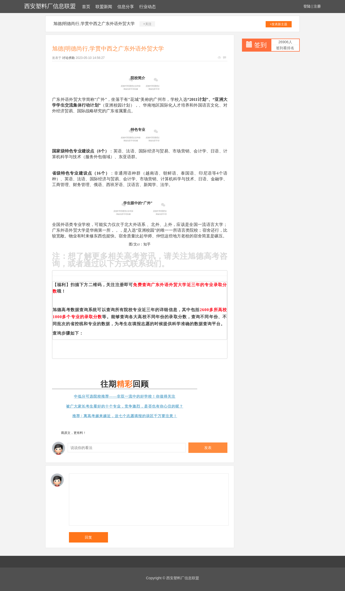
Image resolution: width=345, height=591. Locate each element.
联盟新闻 (103, 6)
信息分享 (125, 6)
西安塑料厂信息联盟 (50, 6)
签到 (260, 44)
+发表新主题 (278, 24)
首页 (86, 6)
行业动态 (147, 6)
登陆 (307, 6)
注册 (317, 6)
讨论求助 (68, 58)
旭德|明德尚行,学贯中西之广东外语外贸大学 (94, 23)
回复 (88, 537)
